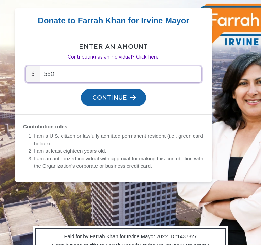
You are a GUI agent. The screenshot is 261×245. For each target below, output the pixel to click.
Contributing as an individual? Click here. (114, 57)
